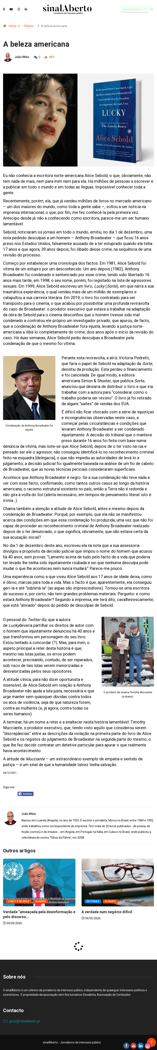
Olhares (29, 26)
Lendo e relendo (18, 901)
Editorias (93, 901)
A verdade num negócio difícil (107, 912)
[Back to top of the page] (151, 1042)
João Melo (22, 57)
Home (13, 26)
